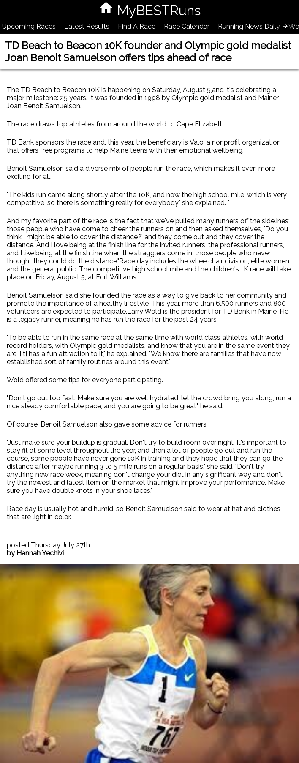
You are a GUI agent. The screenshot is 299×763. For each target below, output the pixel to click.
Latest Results (86, 26)
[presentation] (285, 26)
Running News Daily (249, 26)
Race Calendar (186, 26)
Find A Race (136, 26)
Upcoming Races (29, 26)
